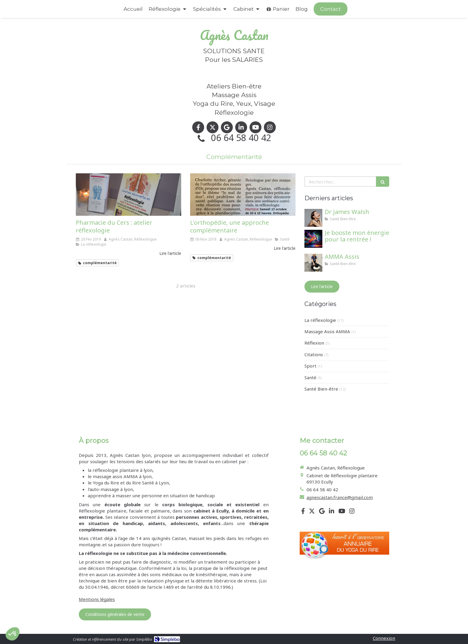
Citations (313, 354)
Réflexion (314, 343)
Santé (310, 377)
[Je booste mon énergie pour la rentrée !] (313, 239)
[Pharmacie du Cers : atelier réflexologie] (128, 194)
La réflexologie (320, 320)
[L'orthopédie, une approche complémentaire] (242, 194)
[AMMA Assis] (313, 263)
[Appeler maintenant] (330, 9)
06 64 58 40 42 (241, 137)
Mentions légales (97, 599)
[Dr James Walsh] (313, 218)
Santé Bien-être (321, 389)
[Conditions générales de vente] (115, 614)
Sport (310, 366)
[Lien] (344, 545)
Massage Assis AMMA (327, 331)
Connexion (384, 638)
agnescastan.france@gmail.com (340, 497)
